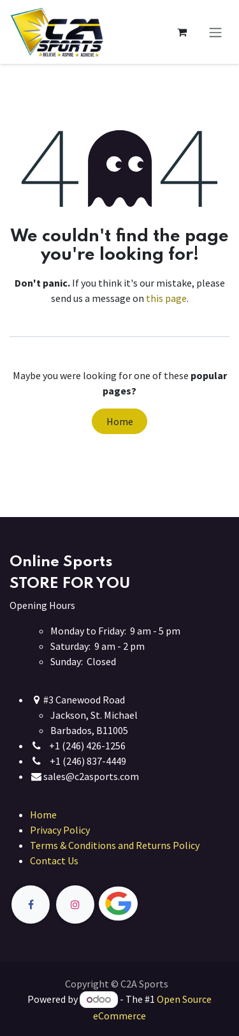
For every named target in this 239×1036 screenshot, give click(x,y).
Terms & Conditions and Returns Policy (114, 845)
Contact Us (54, 860)
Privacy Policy (60, 829)
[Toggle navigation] (215, 32)
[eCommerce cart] (181, 32)
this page (166, 298)
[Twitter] (148, 904)
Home (119, 421)
